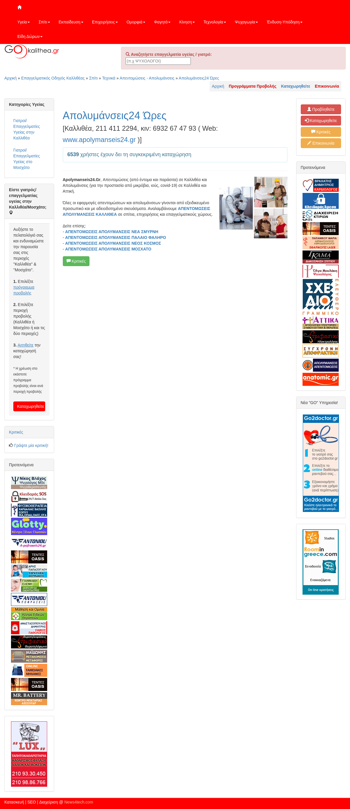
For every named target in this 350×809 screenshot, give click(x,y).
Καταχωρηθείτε (30, 406)
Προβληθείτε (321, 109)
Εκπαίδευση (71, 22)
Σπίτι (44, 22)
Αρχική (10, 78)
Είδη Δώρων (30, 36)
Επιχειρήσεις (105, 22)
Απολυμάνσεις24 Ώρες (199, 78)
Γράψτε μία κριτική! (31, 445)
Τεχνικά (109, 78)
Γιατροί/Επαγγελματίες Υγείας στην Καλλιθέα (26, 129)
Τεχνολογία (215, 22)
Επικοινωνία (320, 143)
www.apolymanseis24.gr (99, 139)
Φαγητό (162, 22)
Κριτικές (76, 261)
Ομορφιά (136, 22)
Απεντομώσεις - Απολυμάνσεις (147, 78)
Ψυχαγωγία (246, 22)
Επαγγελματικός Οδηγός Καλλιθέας (53, 78)
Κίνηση (187, 22)
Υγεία (23, 22)
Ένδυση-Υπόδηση (284, 22)
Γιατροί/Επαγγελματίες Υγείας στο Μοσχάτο (26, 159)
